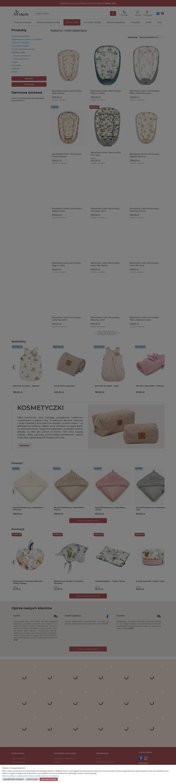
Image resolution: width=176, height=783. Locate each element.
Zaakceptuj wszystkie (48, 779)
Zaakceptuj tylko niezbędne (13, 779)
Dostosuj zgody (32, 779)
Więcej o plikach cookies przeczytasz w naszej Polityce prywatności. (30, 776)
